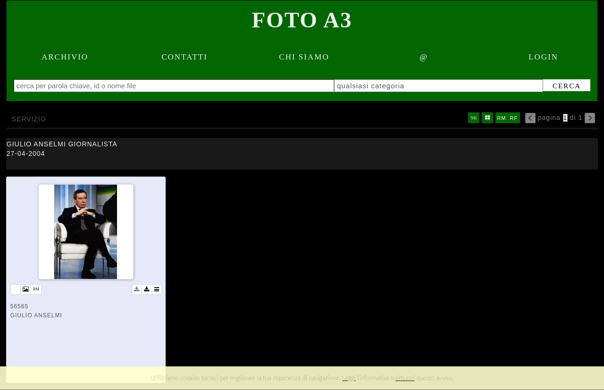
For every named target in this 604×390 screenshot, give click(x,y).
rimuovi (405, 378)
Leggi (348, 378)
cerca (561, 86)
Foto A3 (302, 20)
